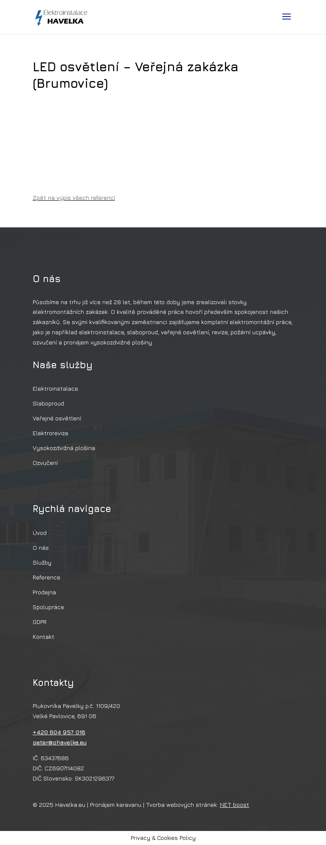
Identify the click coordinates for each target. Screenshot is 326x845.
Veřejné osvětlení (57, 418)
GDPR (40, 621)
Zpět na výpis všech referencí (74, 197)
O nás (41, 547)
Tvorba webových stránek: (197, 804)
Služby (42, 562)
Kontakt (43, 636)
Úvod (40, 532)
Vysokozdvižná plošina (64, 447)
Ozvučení (45, 462)
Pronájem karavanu (115, 804)
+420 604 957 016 (59, 732)
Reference (46, 577)
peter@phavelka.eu (60, 742)
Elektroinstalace (55, 388)
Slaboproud (48, 403)
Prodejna (44, 592)
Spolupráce (48, 606)
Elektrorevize (50, 432)
